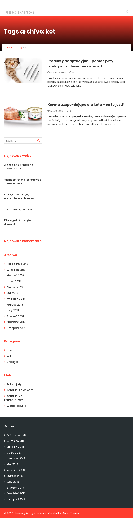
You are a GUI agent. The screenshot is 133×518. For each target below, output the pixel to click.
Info (9, 350)
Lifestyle (12, 362)
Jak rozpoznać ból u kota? (19, 209)
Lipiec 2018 (14, 281)
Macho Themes (70, 513)
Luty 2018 (13, 310)
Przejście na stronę (20, 12)
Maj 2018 (12, 293)
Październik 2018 (17, 264)
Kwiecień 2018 (16, 299)
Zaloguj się (14, 384)
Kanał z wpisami (20, 390)
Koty (10, 356)
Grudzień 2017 (16, 322)
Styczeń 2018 (15, 316)
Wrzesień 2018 (16, 270)
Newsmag (19, 513)
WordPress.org (16, 406)
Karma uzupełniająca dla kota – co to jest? (85, 104)
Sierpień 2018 (15, 275)
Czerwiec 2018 (16, 287)
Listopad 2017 (16, 328)
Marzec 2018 (15, 305)
